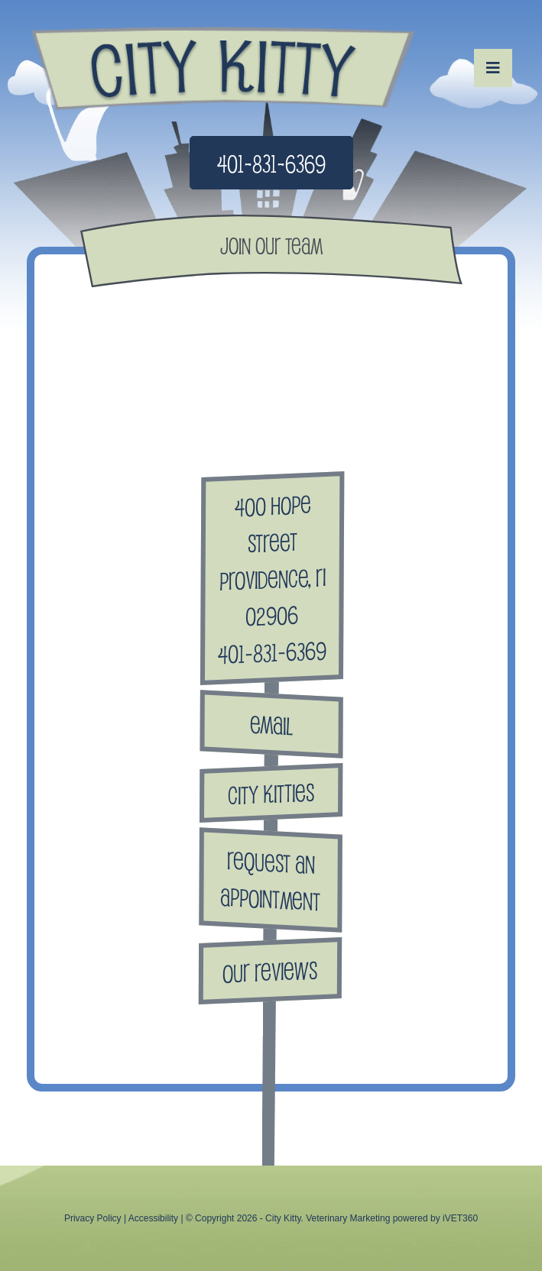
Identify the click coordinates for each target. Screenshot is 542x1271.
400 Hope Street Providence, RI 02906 (272, 560)
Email (271, 723)
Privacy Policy (93, 1218)
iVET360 (460, 1218)
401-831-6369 (271, 162)
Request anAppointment (270, 880)
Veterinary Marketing (348, 1218)
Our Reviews (269, 970)
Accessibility (153, 1218)
